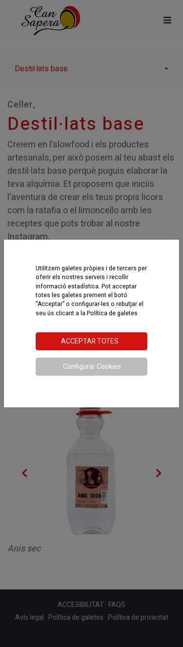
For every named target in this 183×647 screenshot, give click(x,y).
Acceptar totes (90, 341)
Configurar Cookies (92, 367)
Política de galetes (112, 313)
